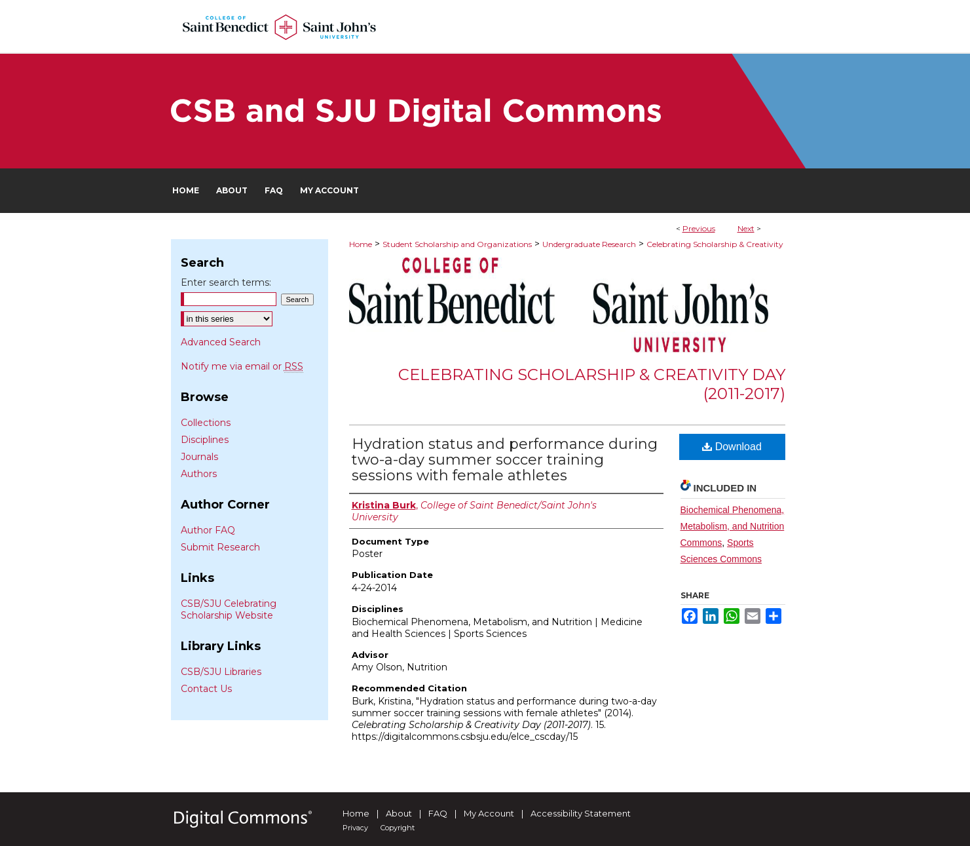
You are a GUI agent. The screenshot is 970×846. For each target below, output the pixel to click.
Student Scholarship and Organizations (457, 244)
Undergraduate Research (589, 244)
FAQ (437, 813)
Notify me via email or (242, 366)
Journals (199, 457)
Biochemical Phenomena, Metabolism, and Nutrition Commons (733, 526)
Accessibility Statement (581, 813)
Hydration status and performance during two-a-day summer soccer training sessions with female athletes (505, 459)
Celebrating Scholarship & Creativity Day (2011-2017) (591, 384)
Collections (206, 423)
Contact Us (206, 689)
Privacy (355, 827)
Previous (698, 228)
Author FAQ (208, 530)
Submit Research (220, 547)
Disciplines (205, 440)
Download (732, 446)
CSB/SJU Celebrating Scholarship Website (228, 609)
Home (360, 244)
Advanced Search (221, 342)
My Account (489, 813)
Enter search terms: (226, 282)
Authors (199, 474)
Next (746, 228)
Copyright (398, 827)
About (399, 813)
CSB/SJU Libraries (221, 672)
